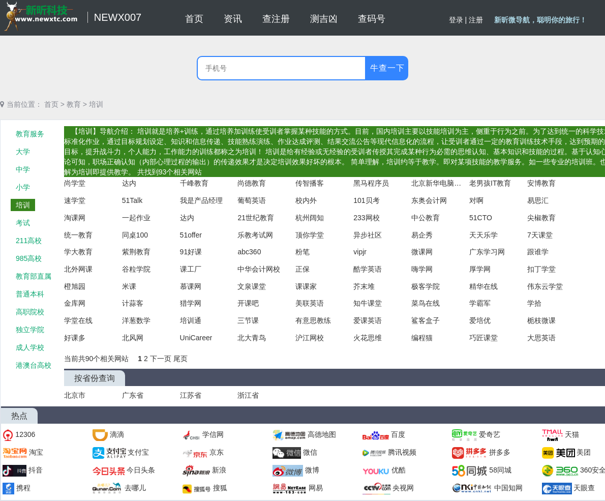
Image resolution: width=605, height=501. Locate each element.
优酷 (398, 470)
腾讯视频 (402, 452)
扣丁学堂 (541, 269)
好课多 (74, 338)
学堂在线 (78, 320)
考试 (23, 223)
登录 (456, 20)
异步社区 (367, 235)
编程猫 (422, 338)
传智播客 (309, 183)
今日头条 (141, 470)
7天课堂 (540, 235)
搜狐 (220, 488)
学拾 (534, 303)
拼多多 (499, 452)
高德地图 (322, 434)
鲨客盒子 (425, 320)
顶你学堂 (309, 235)
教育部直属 (33, 276)
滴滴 (117, 434)
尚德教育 (251, 183)
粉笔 (302, 252)
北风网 (132, 338)
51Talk (132, 200)
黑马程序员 (371, 183)
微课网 (422, 252)
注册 (476, 20)
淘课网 (74, 218)
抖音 (35, 470)
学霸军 (480, 303)
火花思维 (367, 338)
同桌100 (135, 235)
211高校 (29, 241)
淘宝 (36, 452)
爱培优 (480, 320)
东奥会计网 (429, 200)
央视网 (403, 488)
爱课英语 (367, 320)
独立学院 (30, 330)
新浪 (219, 470)
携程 (23, 488)
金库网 (74, 303)
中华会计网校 (258, 269)
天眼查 (584, 488)
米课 (129, 286)
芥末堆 (364, 286)
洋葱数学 (136, 320)
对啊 (476, 200)
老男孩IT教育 (490, 183)
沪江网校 (309, 338)
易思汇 (538, 200)
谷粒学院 (136, 269)
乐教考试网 (255, 235)
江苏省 (190, 395)
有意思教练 (313, 320)
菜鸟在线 (425, 303)
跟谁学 (538, 252)
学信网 (213, 434)
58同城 (500, 470)
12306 (25, 434)
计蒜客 (132, 303)
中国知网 (508, 488)
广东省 (132, 395)
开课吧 (248, 303)
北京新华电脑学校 (436, 183)
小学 (23, 187)
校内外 (306, 200)
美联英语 (309, 303)
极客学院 (425, 286)
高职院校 (30, 312)
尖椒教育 (541, 218)
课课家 (306, 286)
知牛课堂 (367, 303)
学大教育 (78, 252)
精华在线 (483, 286)
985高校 (29, 258)
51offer (191, 235)
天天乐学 (483, 235)
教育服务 (30, 134)
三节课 (248, 320)
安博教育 (541, 183)
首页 (51, 104)
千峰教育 (194, 183)
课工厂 (190, 269)
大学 (23, 152)
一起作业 (136, 218)
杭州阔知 (309, 218)
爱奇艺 (489, 434)
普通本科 (30, 294)
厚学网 (480, 269)
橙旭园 (74, 286)
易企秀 (422, 235)
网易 (316, 488)
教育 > (77, 104)
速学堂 (74, 200)
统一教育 (78, 235)
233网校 (366, 218)
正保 (302, 269)
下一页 (161, 359)
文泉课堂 (251, 286)
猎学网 (190, 303)
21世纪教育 (255, 218)
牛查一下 (387, 68)
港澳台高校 (33, 365)
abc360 (249, 252)
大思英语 (541, 338)
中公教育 (425, 218)
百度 (398, 434)
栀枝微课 (541, 320)
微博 (312, 470)
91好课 (191, 252)
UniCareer (196, 338)
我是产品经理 (201, 200)
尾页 (180, 359)
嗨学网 (422, 269)
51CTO (480, 218)
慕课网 (190, 286)
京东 (216, 452)
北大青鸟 (251, 338)
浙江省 (248, 395)
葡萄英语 (251, 200)
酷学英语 (367, 269)
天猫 (572, 434)
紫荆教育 (136, 252)
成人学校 (30, 347)
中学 (23, 169)
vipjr (360, 252)
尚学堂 (74, 183)
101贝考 (366, 200)
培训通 (190, 320)
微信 (310, 452)
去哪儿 (135, 488)
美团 (584, 452)
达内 (129, 183)
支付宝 (138, 452)
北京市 (74, 395)
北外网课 (78, 269)
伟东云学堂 (545, 286)
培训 (96, 104)
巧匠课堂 (483, 338)
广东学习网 (487, 252)
